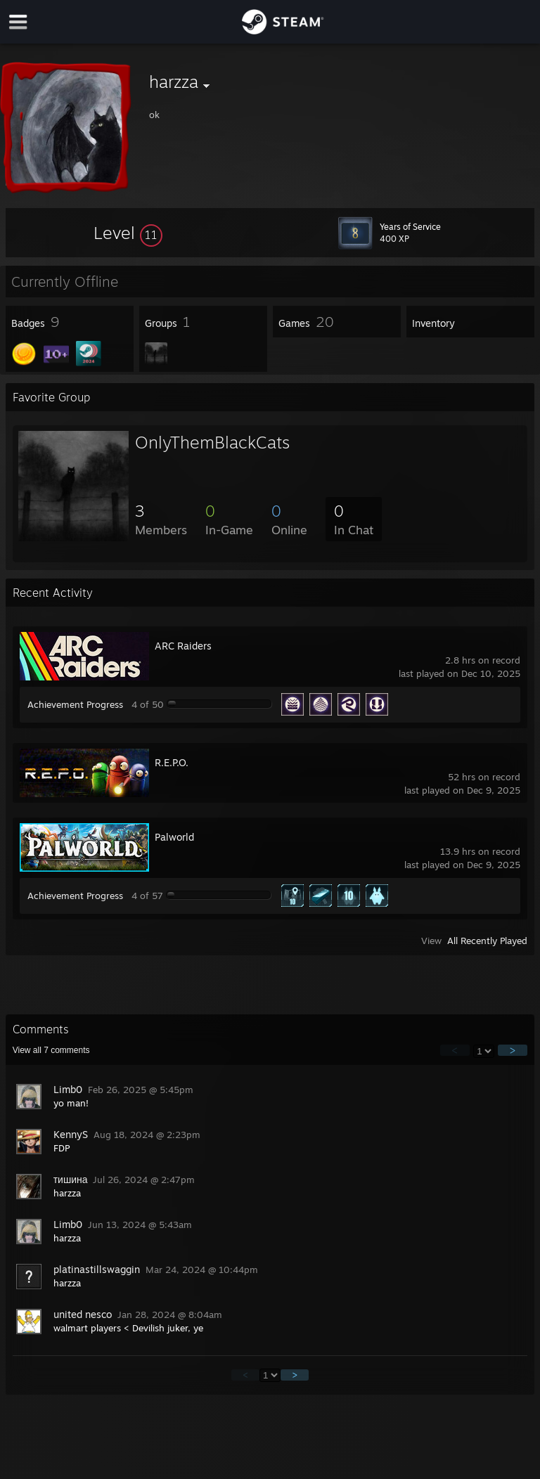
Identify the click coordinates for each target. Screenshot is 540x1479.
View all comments (51, 1050)
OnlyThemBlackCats (212, 442)
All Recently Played (487, 940)
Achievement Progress (75, 704)
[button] (128, 233)
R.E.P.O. (171, 762)
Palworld (174, 837)
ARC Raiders (183, 646)
